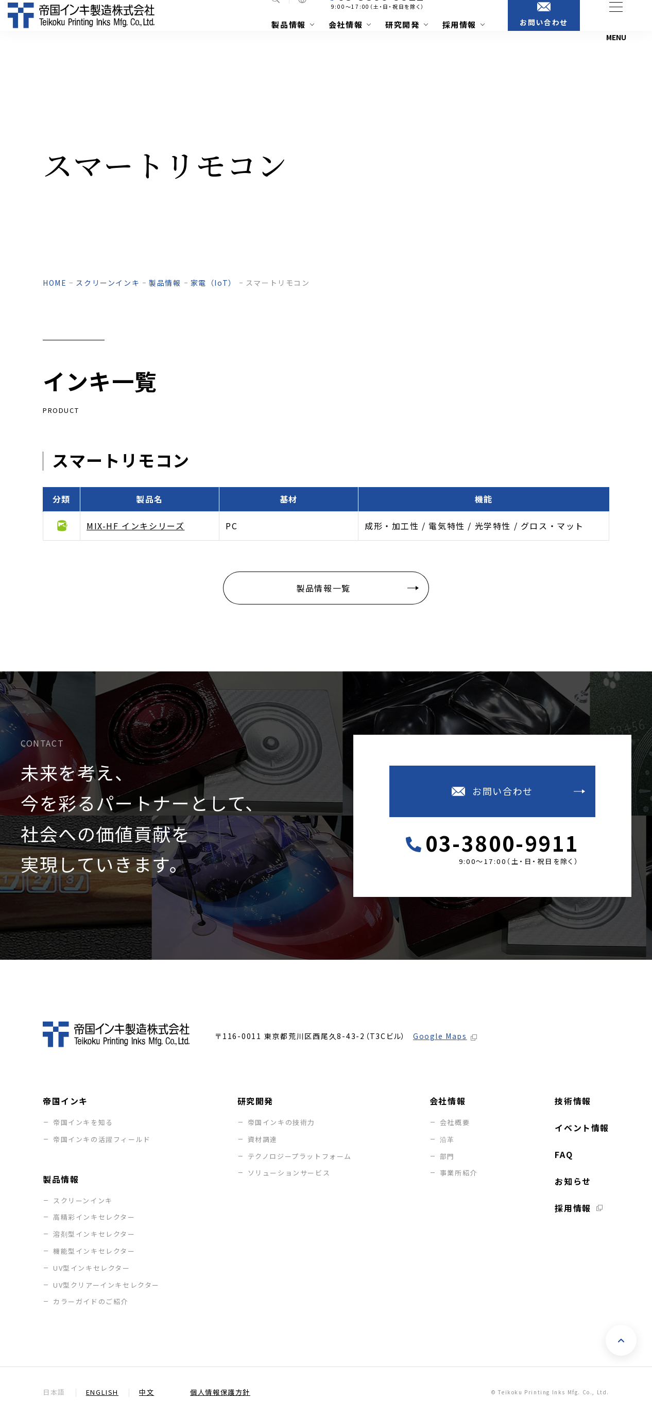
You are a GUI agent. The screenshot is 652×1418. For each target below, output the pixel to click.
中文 (146, 1392)
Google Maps (440, 1036)
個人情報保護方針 (220, 1392)
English (102, 1392)
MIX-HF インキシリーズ (135, 526)
